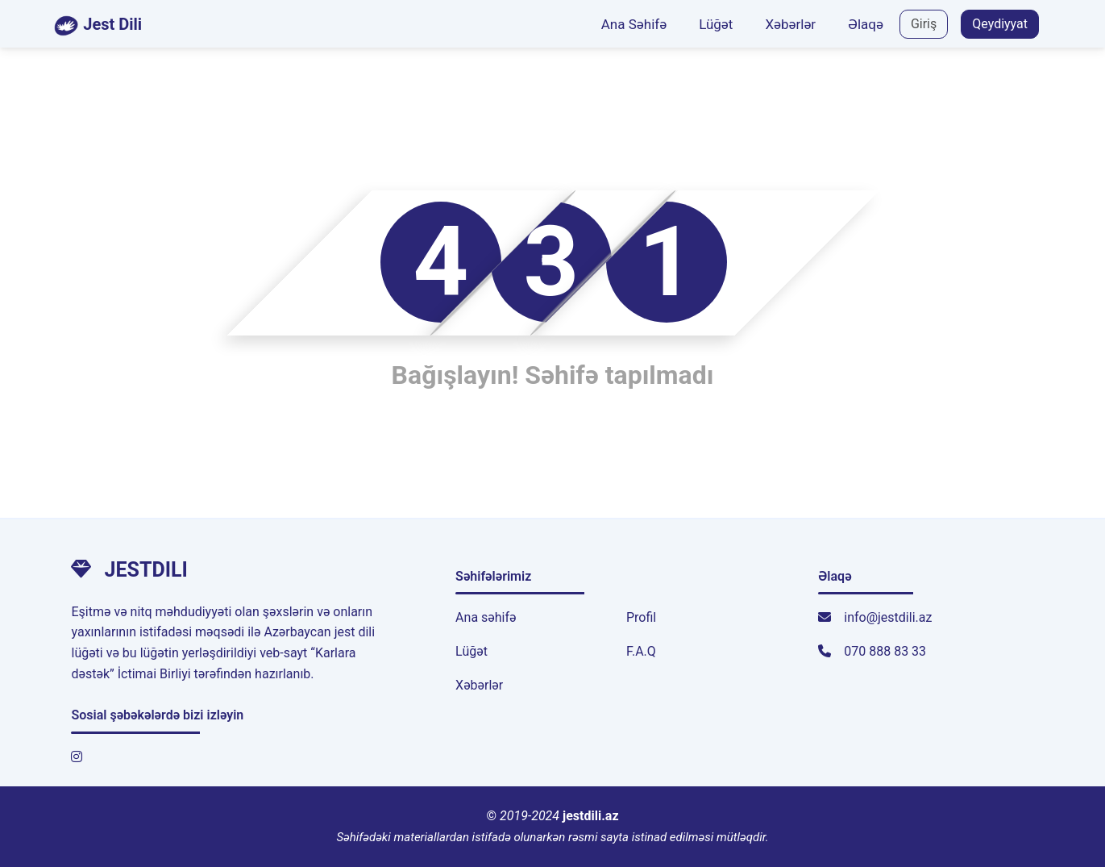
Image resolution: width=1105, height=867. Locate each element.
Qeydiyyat (1000, 23)
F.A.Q (641, 651)
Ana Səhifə (634, 24)
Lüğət (716, 24)
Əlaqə (865, 24)
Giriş (924, 23)
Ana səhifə (485, 617)
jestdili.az (591, 815)
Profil (641, 617)
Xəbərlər (790, 24)
